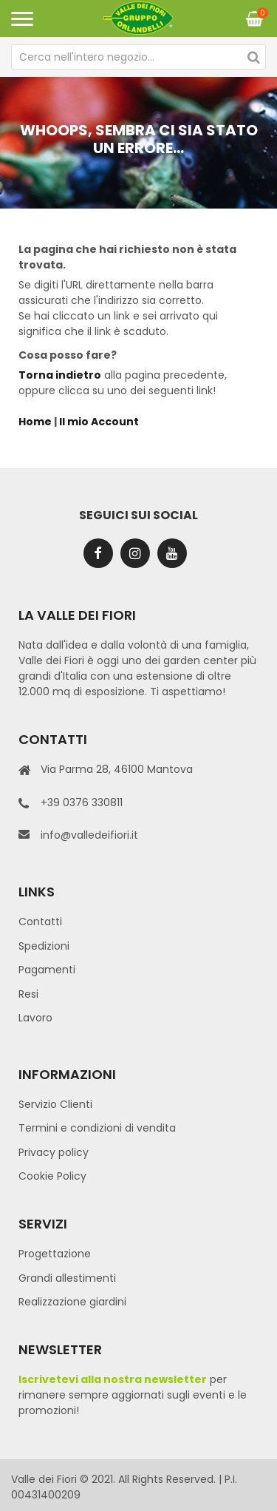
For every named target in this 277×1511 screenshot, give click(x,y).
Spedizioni (43, 946)
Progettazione (54, 1253)
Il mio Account (99, 421)
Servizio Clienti (55, 1104)
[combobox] (138, 57)
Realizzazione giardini (72, 1301)
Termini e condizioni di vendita (97, 1127)
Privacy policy (53, 1152)
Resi (28, 994)
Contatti (40, 921)
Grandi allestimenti (67, 1278)
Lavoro (35, 1017)
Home (35, 421)
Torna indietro (59, 375)
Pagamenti (46, 969)
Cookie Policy (52, 1176)
